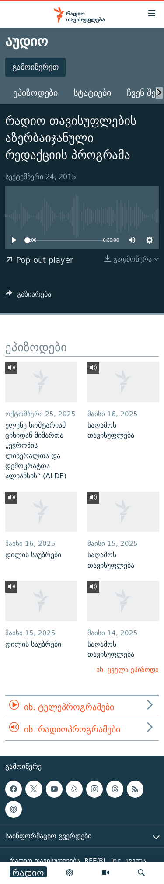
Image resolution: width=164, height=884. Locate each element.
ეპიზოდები (35, 92)
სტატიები (92, 92)
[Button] (28, 296)
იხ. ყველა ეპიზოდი (127, 670)
